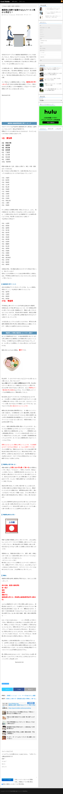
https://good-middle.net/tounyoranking (20, 708)
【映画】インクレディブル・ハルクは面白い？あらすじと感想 (52, 84)
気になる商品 (42, 48)
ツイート (7, 689)
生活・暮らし (42, 50)
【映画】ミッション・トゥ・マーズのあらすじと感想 (20, 695)
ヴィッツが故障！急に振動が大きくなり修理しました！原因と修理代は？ (52, 74)
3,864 (27, 14)
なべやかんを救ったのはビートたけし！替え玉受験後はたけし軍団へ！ (52, 9)
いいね (19, 689)
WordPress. (25, 791)
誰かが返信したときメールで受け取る (13, 784)
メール (4, 761)
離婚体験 (42, 57)
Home (5, 6)
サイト (3, 764)
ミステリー (42, 36)
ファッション (43, 54)
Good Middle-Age (5, 1)
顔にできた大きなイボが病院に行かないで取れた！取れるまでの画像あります (52, 69)
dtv (40, 25)
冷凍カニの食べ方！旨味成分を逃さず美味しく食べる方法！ (22, 698)
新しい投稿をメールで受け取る (24, 781)
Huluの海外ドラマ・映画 (45, 27)
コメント (4, 766)
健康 (9, 6)
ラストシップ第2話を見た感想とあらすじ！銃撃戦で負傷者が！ (53, 13)
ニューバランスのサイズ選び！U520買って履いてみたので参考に (52, 79)
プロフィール (22, 1)
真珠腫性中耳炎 (44, 40)
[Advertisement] (13, 107)
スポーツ (42, 29)
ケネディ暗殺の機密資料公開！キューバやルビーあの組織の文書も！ (52, 90)
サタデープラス (5, 683)
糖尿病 (17, 6)
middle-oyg (5, 14)
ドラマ (41, 32)
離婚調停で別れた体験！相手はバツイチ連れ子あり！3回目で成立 (53, 17)
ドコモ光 (42, 52)
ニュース (42, 34)
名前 (3, 758)
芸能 (41, 60)
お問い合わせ (14, 1)
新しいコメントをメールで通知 (24, 779)
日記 (41, 46)
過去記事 (41, 98)
